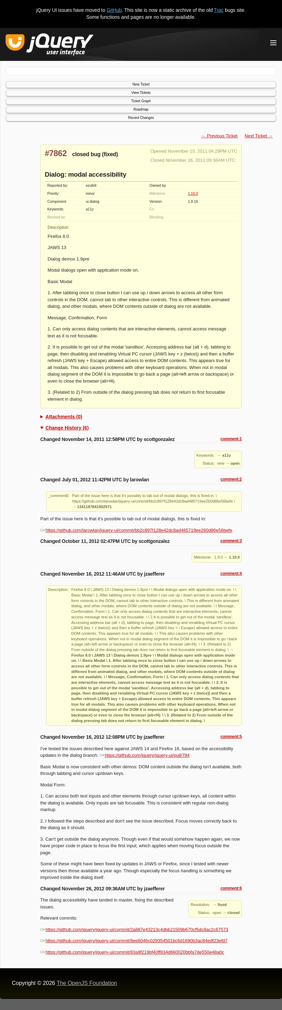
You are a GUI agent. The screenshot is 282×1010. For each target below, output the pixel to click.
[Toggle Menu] (273, 42)
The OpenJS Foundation (87, 983)
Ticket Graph (141, 101)
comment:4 (231, 573)
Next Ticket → (258, 135)
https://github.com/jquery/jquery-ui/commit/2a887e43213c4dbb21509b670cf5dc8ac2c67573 (134, 929)
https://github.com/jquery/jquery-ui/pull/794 (145, 755)
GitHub (114, 10)
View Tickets (140, 93)
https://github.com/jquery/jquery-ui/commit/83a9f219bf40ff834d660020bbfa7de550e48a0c (132, 952)
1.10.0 (193, 193)
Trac (218, 10)
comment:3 (231, 540)
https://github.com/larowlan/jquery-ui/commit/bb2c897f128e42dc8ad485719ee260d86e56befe (136, 530)
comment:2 (231, 479)
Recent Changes (141, 118)
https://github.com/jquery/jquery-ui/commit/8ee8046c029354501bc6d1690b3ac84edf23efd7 (133, 940)
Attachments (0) (63, 416)
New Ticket (141, 84)
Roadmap (140, 109)
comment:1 (231, 438)
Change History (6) (67, 428)
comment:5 (231, 736)
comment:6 (231, 888)
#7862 (56, 153)
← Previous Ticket (219, 135)
